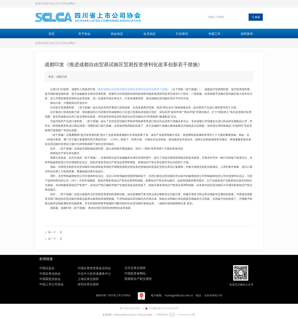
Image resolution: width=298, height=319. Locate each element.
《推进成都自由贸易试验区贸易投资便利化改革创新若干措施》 (132, 89)
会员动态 (149, 33)
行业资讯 (182, 33)
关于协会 (84, 33)
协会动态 (117, 33)
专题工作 (214, 33)
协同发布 (247, 33)
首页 (51, 33)
